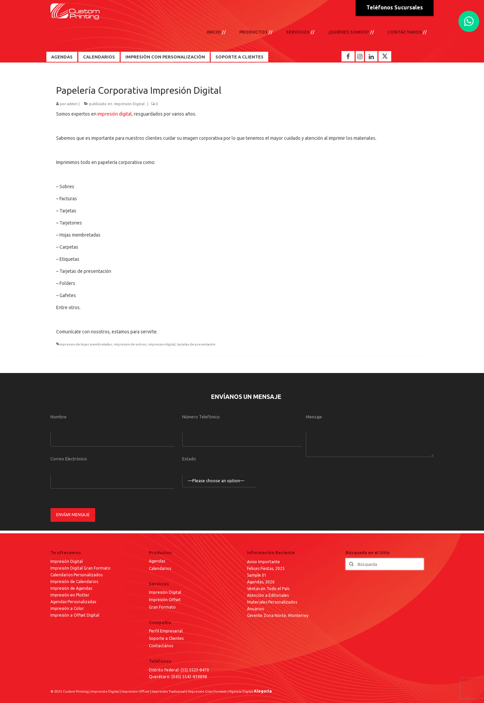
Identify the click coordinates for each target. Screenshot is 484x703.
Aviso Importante (263, 562)
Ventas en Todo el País (268, 588)
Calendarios (99, 56)
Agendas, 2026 (261, 582)
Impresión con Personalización (165, 56)
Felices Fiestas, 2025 (266, 568)
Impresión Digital (129, 104)
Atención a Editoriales (268, 595)
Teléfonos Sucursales (394, 7)
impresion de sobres (130, 344)
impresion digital (161, 344)
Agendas (62, 56)
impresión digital (114, 114)
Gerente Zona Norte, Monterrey (278, 615)
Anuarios (255, 609)
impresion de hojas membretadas (85, 344)
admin (72, 104)
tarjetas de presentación (196, 344)
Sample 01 (257, 575)
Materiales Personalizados (272, 602)
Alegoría (263, 691)
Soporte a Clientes (239, 56)
